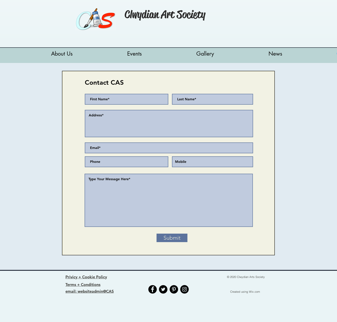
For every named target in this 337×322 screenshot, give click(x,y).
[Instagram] (184, 289)
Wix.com (254, 291)
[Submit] (172, 238)
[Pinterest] (174, 289)
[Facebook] (152, 289)
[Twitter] (163, 289)
